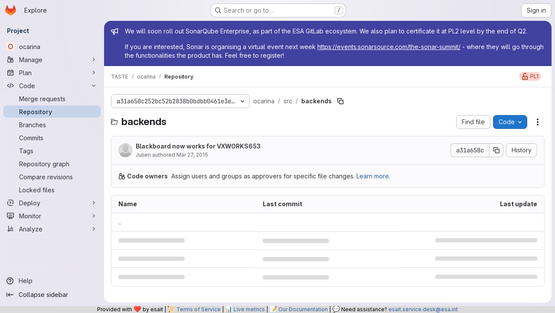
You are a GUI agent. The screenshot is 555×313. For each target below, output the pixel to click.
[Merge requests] (52, 98)
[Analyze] (52, 229)
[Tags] (52, 151)
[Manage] (52, 59)
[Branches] (52, 125)
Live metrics (249, 309)
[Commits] (52, 138)
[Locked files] (52, 190)
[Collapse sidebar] (52, 295)
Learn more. (373, 176)
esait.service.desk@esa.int (423, 309)
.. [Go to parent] (119, 222)
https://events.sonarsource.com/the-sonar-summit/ (388, 46)
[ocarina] (52, 46)
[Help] (52, 281)
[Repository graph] (52, 164)
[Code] (52, 85)
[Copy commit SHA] (496, 150)
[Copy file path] (340, 101)
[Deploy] (52, 203)
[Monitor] (52, 216)
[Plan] (52, 72)
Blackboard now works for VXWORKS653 (198, 146)
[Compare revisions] (52, 177)
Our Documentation (303, 309)
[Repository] (52, 111)
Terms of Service (198, 309)
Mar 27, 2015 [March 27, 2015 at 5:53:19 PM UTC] (192, 155)
